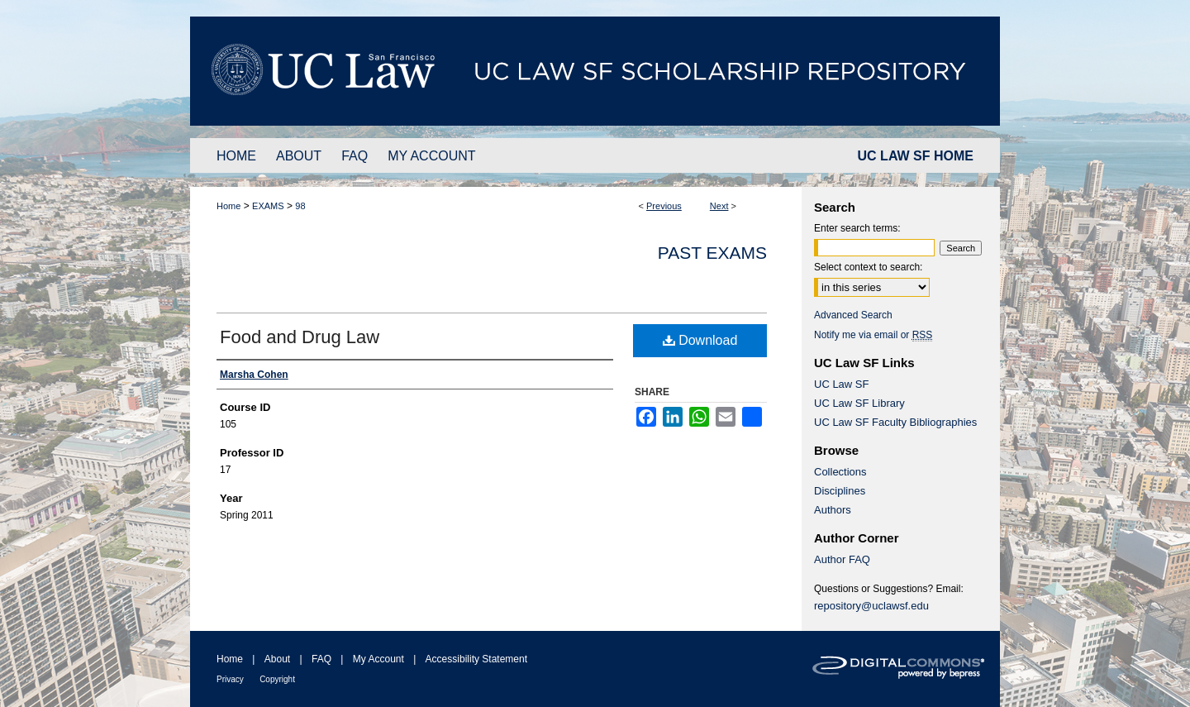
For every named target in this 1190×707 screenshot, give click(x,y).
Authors (832, 510)
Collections (840, 472)
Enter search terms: (857, 228)
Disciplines (839, 491)
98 (300, 206)
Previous (664, 206)
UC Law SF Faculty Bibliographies (895, 422)
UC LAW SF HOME (915, 156)
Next (719, 206)
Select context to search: (868, 267)
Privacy (230, 679)
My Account (378, 659)
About (277, 659)
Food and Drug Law (299, 337)
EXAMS (268, 206)
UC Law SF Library (859, 403)
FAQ (321, 659)
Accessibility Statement (476, 659)
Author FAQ (842, 559)
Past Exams (712, 252)
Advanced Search (853, 315)
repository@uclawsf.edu (871, 606)
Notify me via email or (873, 335)
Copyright (277, 679)
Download (700, 340)
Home (228, 206)
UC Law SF (841, 384)
